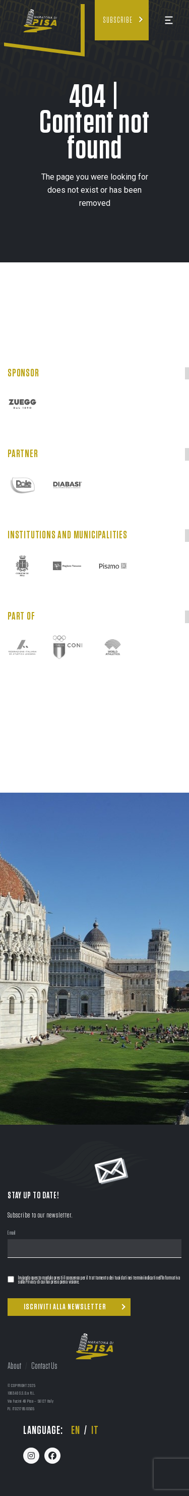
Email (12, 1233)
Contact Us (44, 1366)
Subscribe (118, 20)
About (14, 1366)
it (95, 1430)
